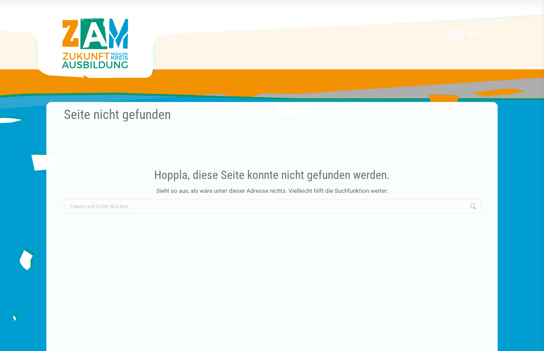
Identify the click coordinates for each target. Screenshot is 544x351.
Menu (474, 35)
